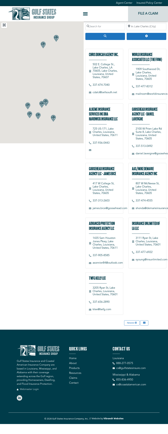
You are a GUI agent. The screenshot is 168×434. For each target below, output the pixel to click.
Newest (132, 323)
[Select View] (144, 323)
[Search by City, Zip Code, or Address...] (146, 26)
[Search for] (105, 26)
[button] (85, 14)
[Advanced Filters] (146, 36)
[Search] (105, 36)
